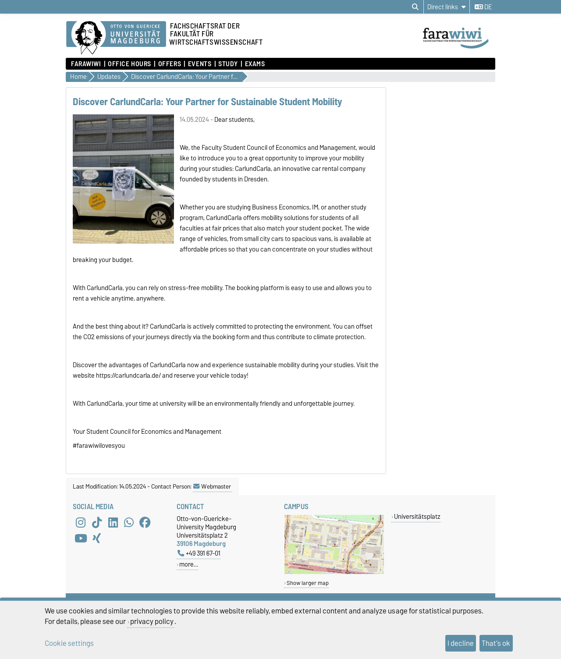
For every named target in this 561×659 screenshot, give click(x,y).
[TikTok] (97, 522)
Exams (255, 64)
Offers (169, 64)
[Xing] (97, 538)
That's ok (496, 643)
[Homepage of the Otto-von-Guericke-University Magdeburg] (116, 38)
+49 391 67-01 (199, 553)
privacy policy (152, 621)
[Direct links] (446, 7)
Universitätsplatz (417, 516)
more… (188, 564)
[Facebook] (145, 522)
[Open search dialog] (415, 7)
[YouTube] (81, 538)
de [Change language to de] (483, 7)
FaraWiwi (86, 64)
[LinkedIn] (113, 522)
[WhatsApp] (129, 522)
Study (228, 64)
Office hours (129, 64)
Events (199, 64)
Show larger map (308, 583)
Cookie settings (69, 643)
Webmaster (212, 486)
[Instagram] (81, 522)
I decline (460, 643)
